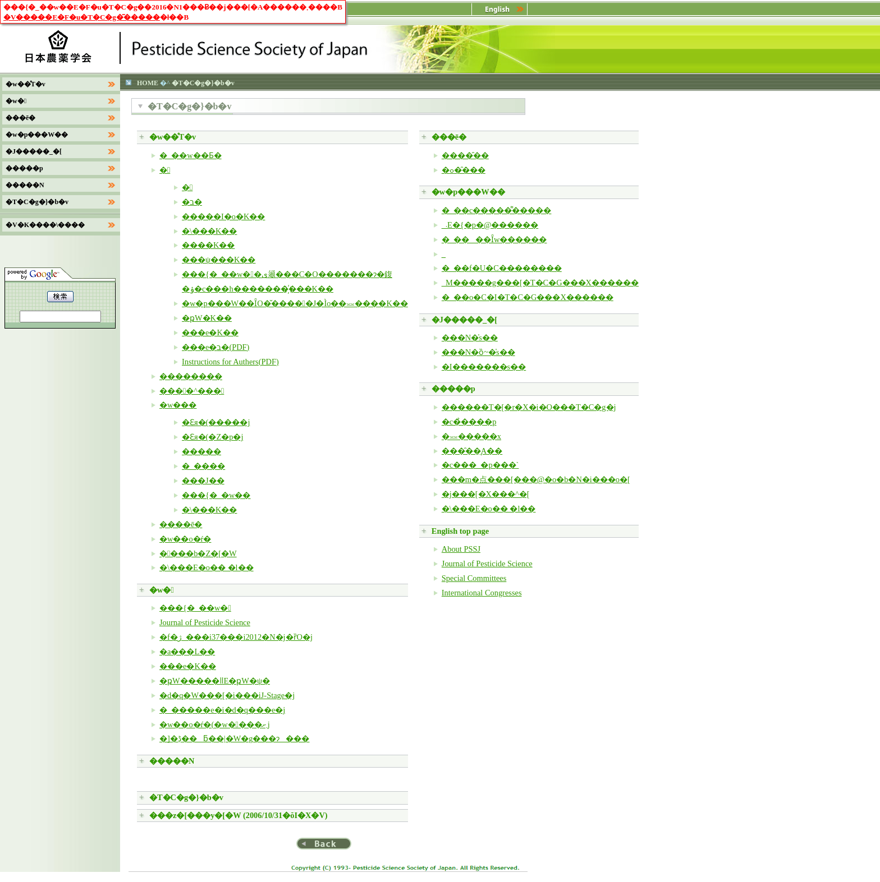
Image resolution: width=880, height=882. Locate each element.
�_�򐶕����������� (444, 254)
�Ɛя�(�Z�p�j (212, 436)
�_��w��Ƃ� (190, 155)
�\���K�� (209, 231)
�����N (171, 760)
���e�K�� (210, 332)
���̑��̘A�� (472, 450)
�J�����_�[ (464, 319)
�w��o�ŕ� (185, 538)
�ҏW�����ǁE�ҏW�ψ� (214, 680)
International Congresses (482, 592)
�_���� (203, 465)
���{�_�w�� (216, 495)
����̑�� (465, 155)
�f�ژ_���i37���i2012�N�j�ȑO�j (236, 636)
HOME (147, 83)
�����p (453, 388)
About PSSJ (461, 548)
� (164, 169)
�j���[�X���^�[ (486, 494)
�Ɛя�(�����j (216, 422)
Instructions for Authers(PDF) (230, 361)
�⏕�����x (471, 436)
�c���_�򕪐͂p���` (480, 464)
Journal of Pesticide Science (204, 622)
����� (201, 451)
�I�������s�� (484, 366)
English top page (460, 531)
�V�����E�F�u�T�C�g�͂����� (81, 17)
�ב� (192, 201)
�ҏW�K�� (207, 317)
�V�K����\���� (45, 225)
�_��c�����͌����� (497, 210)
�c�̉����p (469, 421)
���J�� (203, 480)
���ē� (449, 136)
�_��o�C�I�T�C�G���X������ (527, 297)
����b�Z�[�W (198, 553)
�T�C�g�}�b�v (186, 797)
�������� (190, 376)
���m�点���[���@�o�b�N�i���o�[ (536, 479)
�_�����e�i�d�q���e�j (222, 709)
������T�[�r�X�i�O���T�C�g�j (529, 407)
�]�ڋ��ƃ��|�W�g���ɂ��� (234, 738)
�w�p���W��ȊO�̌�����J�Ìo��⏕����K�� (295, 303)
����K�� (208, 245)
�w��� (177, 404)
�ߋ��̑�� (463, 169)
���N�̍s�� (470, 337)
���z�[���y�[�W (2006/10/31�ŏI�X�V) (238, 815)
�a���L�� (187, 651)
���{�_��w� (195, 607)
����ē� (180, 524)
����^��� (191, 390)
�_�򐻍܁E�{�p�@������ (490, 224)
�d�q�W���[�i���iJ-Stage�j (227, 695)
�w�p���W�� (468, 191)
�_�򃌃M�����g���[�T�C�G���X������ (540, 282)
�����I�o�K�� (223, 216)
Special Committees (474, 578)
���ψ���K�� (218, 259)
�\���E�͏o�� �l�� (206, 567)
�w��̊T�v (172, 136)
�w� (161, 589)
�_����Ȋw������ (494, 239)
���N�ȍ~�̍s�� (478, 352)
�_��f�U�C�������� (502, 268)
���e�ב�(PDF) (215, 347)
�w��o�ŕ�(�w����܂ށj (214, 724)
